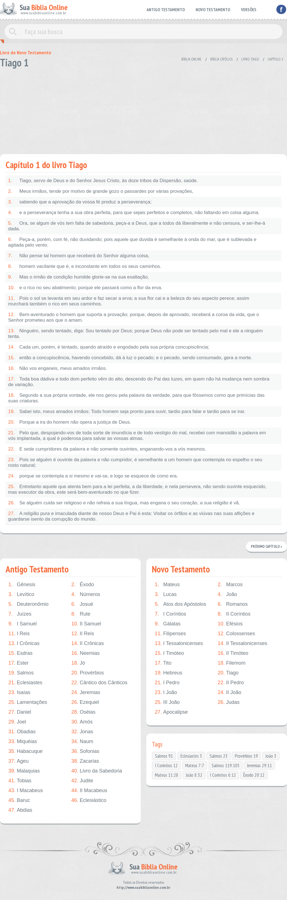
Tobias (19, 781)
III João (167, 702)
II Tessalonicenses (242, 643)
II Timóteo (233, 653)
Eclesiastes (25, 683)
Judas (229, 702)
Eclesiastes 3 (191, 756)
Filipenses (170, 634)
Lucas (166, 594)
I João (166, 692)
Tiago (228, 673)
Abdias (20, 810)
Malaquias (24, 771)
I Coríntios (170, 614)
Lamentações (27, 702)
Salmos (21, 673)
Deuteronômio (28, 604)
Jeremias (85, 692)
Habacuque (25, 751)
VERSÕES (248, 9)
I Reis (19, 634)
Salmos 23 (219, 756)
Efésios (230, 624)
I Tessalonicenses (179, 643)
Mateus (167, 585)
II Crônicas (87, 643)
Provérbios (87, 673)
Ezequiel (85, 702)
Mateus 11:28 (166, 775)
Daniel (19, 712)
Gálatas (167, 624)
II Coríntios (234, 614)
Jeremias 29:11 (259, 765)
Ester (18, 663)
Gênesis (21, 585)
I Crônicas (24, 643)
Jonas (82, 732)
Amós (81, 722)
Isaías (19, 692)
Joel (17, 722)
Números (85, 594)
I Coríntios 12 (166, 765)
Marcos (230, 585)
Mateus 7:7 (194, 765)
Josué (82, 604)
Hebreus (168, 673)
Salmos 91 (164, 756)
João (227, 594)
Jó (78, 663)
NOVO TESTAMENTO (213, 9)
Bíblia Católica (221, 59)
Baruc (19, 800)
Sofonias (85, 751)
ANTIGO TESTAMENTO (166, 9)
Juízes (19, 614)
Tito (163, 663)
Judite (82, 781)
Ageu (18, 761)
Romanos (233, 604)
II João (229, 692)
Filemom (232, 663)
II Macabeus (89, 791)
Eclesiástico (88, 800)
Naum (82, 741)
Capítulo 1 (275, 59)
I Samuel (22, 624)
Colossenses (236, 634)
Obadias (22, 732)
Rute (80, 614)
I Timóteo (169, 653)
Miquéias (22, 741)
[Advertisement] (143, 109)
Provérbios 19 (246, 756)
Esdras (20, 653)
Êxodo (82, 585)
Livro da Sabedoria (96, 771)
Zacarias (85, 761)
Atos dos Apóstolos (180, 604)
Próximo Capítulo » (266, 546)
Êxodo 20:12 (254, 775)
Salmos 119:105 (226, 765)
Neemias (85, 653)
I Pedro (167, 683)
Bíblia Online (191, 59)
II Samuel (86, 624)
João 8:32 (194, 775)
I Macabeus (25, 791)
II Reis (82, 634)
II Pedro (231, 683)
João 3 (270, 756)
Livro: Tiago (250, 59)
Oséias (83, 712)
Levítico (21, 594)
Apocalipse (171, 712)
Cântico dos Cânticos (99, 683)
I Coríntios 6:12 (223, 775)
